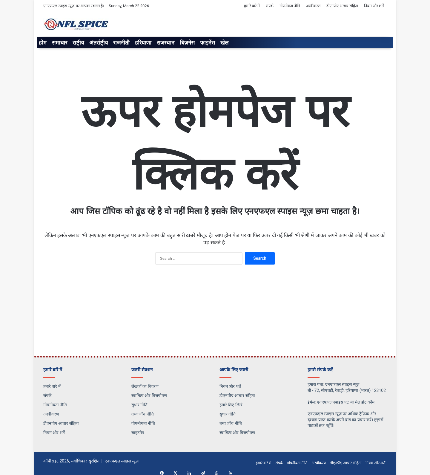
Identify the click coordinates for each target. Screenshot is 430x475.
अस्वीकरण (313, 6)
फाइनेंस (207, 42)
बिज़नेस (187, 42)
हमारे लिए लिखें (230, 404)
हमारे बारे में (251, 6)
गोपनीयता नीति (290, 6)
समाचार (59, 42)
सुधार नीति (139, 404)
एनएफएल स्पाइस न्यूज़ (122, 461)
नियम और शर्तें (374, 6)
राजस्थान (165, 42)
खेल (224, 42)
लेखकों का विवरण (145, 386)
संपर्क (270, 6)
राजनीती (121, 42)
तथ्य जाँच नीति (142, 414)
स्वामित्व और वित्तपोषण (149, 395)
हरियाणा (143, 42)
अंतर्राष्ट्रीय (98, 42)
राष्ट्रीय (78, 42)
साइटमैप (137, 432)
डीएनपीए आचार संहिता (342, 6)
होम (43, 42)
